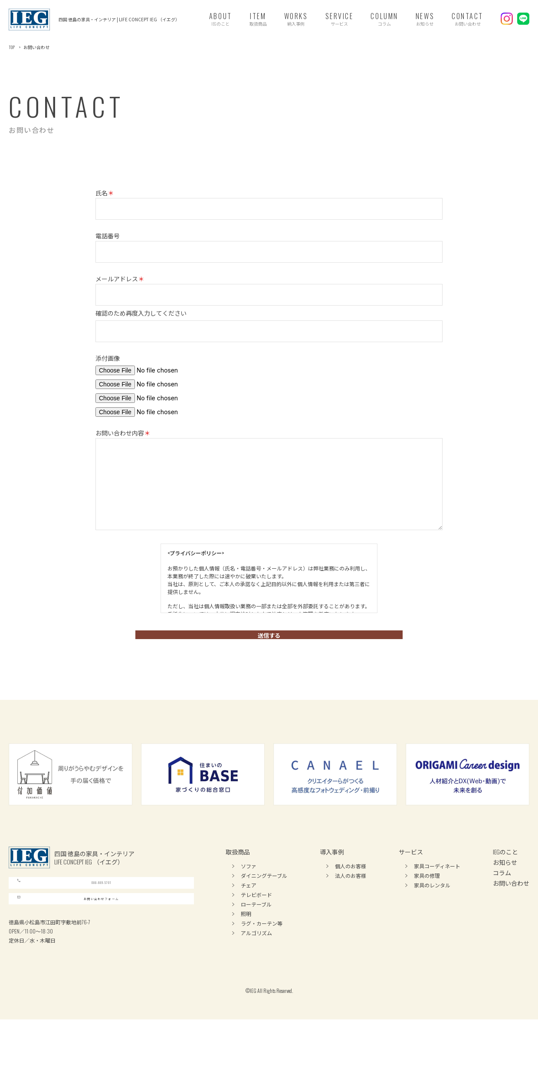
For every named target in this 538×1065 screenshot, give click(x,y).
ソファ (248, 879)
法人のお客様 (350, 888)
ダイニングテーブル (264, 888)
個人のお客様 (350, 879)
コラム (502, 885)
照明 (246, 926)
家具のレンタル (432, 898)
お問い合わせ (511, 895)
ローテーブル (256, 917)
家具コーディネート (437, 879)
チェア (248, 898)
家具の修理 (427, 888)
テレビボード (256, 907)
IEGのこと (505, 864)
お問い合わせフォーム (67, 936)
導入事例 (332, 864)
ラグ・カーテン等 (261, 936)
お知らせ (505, 875)
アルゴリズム (256, 946)
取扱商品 (238, 864)
